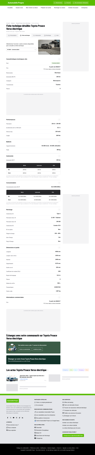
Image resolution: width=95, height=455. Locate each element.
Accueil (8, 23)
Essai (75, 370)
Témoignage (81, 370)
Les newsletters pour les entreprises (44, 415)
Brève (87, 370)
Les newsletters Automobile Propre (44, 412)
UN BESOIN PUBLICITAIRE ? (69, 432)
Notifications (43, 448)
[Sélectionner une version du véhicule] (21, 49)
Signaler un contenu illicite (69, 448)
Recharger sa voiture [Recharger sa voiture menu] (59, 7)
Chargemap (38, 438)
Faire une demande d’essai (70, 405)
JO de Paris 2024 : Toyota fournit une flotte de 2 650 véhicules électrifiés (32, 376)
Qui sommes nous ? (12, 425)
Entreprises (65, 370)
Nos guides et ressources (42, 418)
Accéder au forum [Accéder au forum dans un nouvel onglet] (37, 349)
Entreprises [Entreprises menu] (84, 7)
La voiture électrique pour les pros (71, 428)
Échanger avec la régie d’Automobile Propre (73, 435)
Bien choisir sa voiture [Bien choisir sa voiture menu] (32, 7)
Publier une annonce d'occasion (71, 413)
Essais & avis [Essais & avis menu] (19, 7)
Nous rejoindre (11, 430)
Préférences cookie (34, 448)
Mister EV (37, 433)
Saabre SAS (57, 450)
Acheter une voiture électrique (70, 422)
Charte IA (59, 448)
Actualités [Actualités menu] (10, 7)
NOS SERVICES (66, 399)
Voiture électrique (24, 379)
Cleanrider (38, 427)
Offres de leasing (67, 402)
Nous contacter (11, 427)
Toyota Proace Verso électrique (23, 23)
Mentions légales (51, 448)
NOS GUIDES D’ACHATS (68, 419)
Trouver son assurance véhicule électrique (74, 407)
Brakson (72, 450)
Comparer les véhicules (69, 410)
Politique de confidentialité (23, 448)
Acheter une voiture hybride (69, 425)
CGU (77, 448)
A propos (9, 422)
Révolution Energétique (41, 430)
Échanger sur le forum (69, 415)
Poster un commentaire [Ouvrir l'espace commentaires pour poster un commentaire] (24, 349)
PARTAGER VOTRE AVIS (40, 399)
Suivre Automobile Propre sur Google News (46, 421)
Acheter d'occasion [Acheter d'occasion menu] (73, 7)
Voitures (13, 23)
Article (71, 370)
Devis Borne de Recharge (42, 435)
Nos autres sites (39, 424)
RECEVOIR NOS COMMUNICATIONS (43, 409)
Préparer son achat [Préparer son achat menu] (46, 7)
